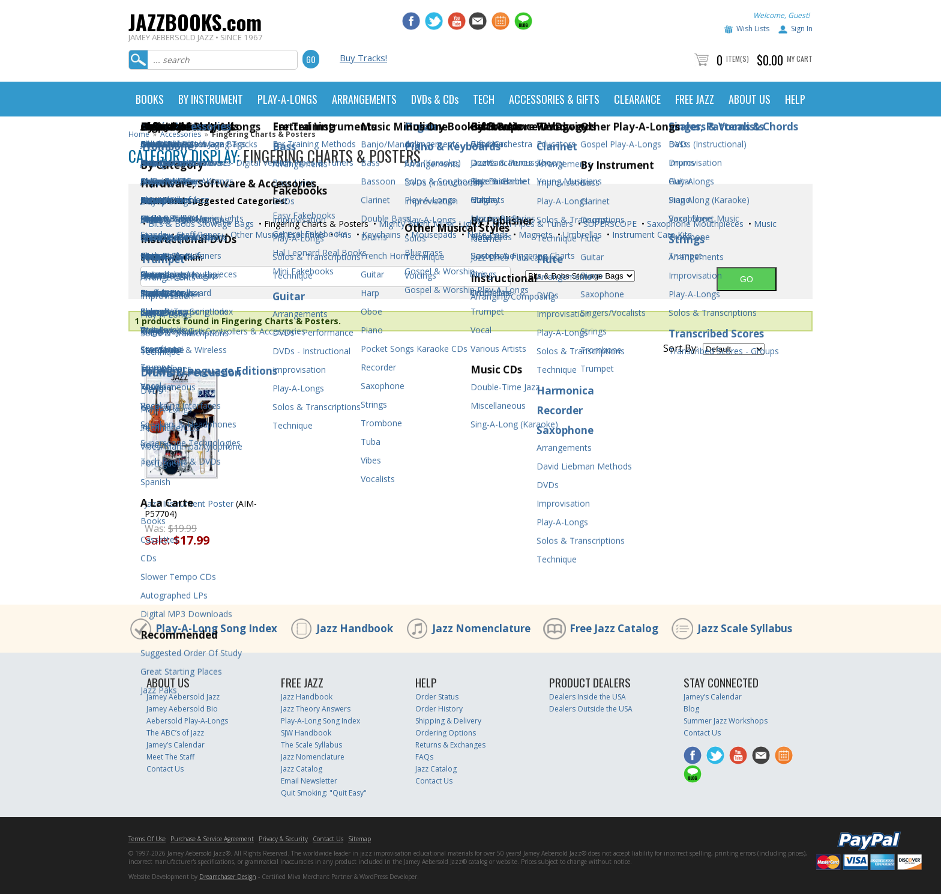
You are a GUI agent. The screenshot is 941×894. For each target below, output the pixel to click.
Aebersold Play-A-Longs (187, 721)
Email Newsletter (309, 781)
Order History (439, 709)
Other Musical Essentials (276, 234)
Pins (342, 234)
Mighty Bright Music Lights (429, 223)
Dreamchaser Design (227, 876)
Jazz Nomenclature (481, 628)
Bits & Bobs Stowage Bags (200, 223)
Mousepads (433, 234)
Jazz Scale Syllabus (744, 628)
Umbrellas (581, 234)
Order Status (436, 697)
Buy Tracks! (363, 58)
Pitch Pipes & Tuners (531, 223)
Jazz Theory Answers (315, 709)
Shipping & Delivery (448, 721)
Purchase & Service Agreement (212, 839)
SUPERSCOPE (609, 223)
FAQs (424, 757)
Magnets (534, 234)
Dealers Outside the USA (591, 709)
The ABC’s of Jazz (175, 733)
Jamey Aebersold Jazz (183, 697)
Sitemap (359, 839)
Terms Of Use (147, 839)
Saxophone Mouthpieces (694, 223)
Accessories (180, 134)
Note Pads (486, 234)
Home (138, 134)
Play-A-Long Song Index (216, 628)
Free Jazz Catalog (614, 628)
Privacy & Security (283, 839)
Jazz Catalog (301, 769)
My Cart (800, 58)
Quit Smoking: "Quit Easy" (324, 793)
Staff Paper (197, 234)
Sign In (802, 28)
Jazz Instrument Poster (189, 503)
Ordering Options (445, 733)
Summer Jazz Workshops (726, 721)
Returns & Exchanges (450, 745)
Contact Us (165, 769)
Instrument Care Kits (651, 234)
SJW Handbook (306, 733)
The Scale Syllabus (311, 745)
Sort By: (680, 348)
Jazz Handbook (354, 628)
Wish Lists (752, 28)
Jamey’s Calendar (175, 745)
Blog (691, 709)
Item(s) (737, 58)
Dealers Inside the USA (587, 697)
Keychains (380, 234)
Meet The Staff (170, 757)
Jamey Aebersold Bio (182, 709)
